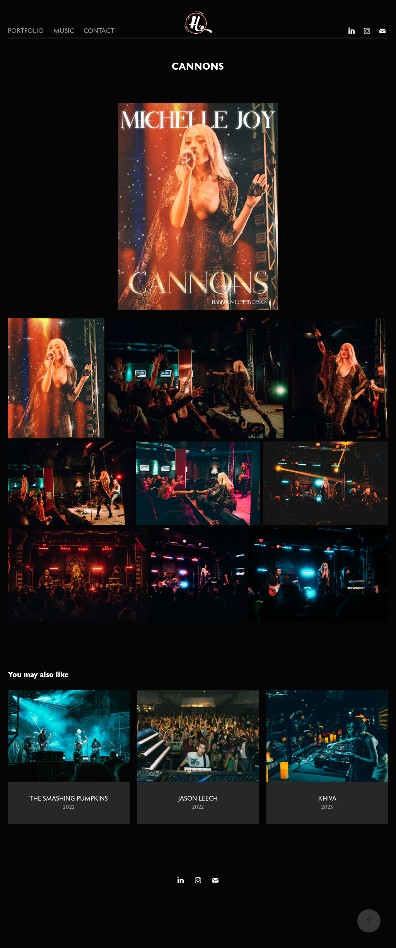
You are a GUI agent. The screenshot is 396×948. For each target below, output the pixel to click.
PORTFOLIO (26, 31)
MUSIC (63, 31)
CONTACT (99, 31)
